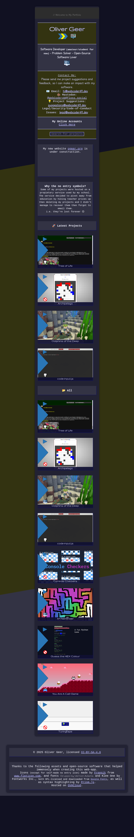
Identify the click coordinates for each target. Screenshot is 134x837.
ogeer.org (77, 153)
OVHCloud (74, 826)
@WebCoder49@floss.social (67, 99)
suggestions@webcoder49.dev (67, 107)
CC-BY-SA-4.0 (91, 789)
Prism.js (87, 822)
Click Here (67, 128)
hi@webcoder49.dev (75, 92)
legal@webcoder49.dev (73, 115)
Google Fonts (99, 819)
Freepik (100, 811)
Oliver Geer (67, 29)
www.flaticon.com (27, 815)
